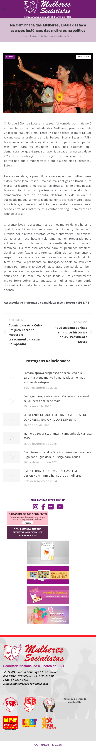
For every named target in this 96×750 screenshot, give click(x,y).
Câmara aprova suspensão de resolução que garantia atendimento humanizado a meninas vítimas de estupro (54, 377)
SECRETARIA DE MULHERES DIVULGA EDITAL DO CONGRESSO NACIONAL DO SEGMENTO (55, 417)
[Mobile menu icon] (90, 9)
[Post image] (11, 377)
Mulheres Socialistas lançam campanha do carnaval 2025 (57, 436)
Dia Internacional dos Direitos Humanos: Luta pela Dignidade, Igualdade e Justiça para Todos (57, 454)
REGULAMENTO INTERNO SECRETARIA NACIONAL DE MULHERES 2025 (27, 532)
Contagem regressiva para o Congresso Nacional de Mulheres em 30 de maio (56, 398)
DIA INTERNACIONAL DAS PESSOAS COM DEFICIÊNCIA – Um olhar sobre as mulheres (52, 473)
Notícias (9, 57)
